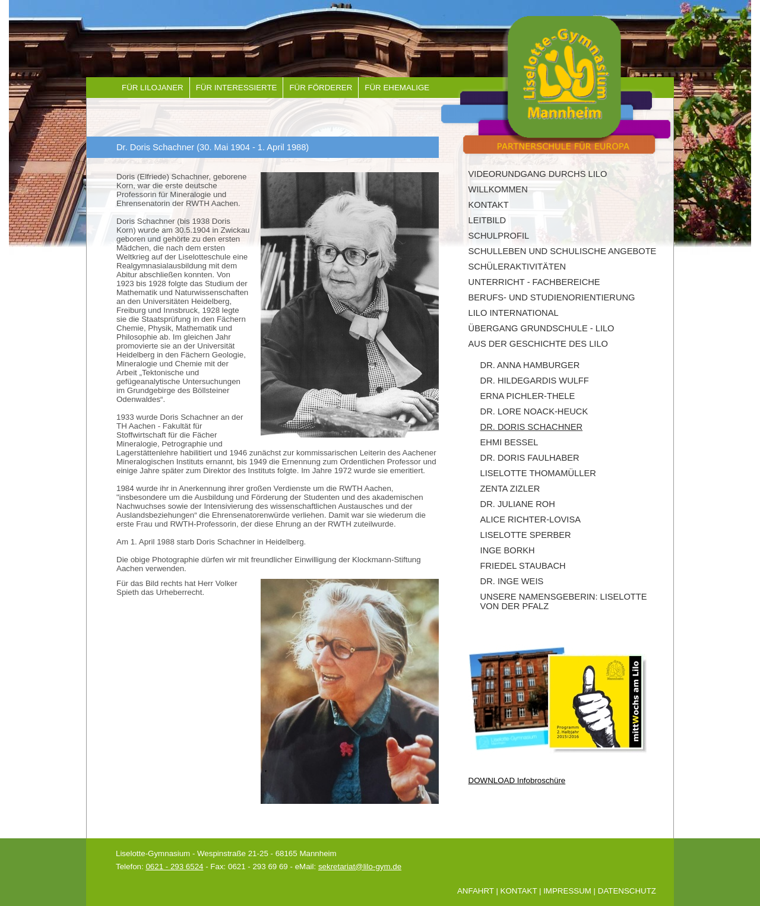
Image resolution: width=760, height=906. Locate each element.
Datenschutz (627, 890)
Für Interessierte (236, 87)
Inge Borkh (507, 550)
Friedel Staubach (523, 566)
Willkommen (498, 189)
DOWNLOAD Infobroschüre (517, 780)
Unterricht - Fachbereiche (534, 282)
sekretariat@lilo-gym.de (359, 866)
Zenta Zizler (510, 488)
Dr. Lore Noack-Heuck (534, 411)
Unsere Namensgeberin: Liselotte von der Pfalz (563, 601)
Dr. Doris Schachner (531, 427)
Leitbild (487, 220)
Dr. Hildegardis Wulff (534, 380)
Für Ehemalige (397, 87)
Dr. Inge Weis (512, 581)
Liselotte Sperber (525, 535)
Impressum (567, 890)
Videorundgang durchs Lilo (537, 174)
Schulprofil (499, 235)
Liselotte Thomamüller (538, 473)
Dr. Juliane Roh (517, 504)
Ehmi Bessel (509, 442)
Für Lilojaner (152, 87)
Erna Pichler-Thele (527, 396)
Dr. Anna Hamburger (530, 365)
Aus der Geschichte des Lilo (538, 344)
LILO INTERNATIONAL (513, 313)
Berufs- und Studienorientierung (551, 297)
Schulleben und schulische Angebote (562, 251)
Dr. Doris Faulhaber (530, 457)
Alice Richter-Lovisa (530, 519)
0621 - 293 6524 (174, 866)
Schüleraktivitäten (517, 266)
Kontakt (488, 205)
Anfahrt (475, 890)
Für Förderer (320, 87)
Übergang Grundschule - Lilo (541, 328)
